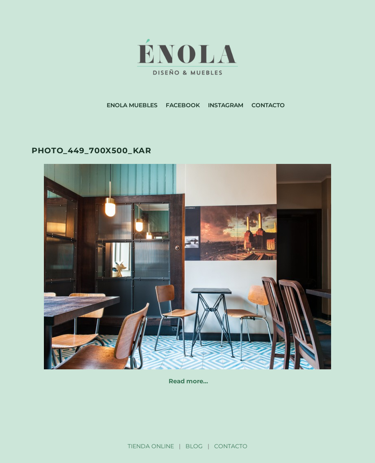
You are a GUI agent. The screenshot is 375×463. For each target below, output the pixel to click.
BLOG (194, 446)
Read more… (188, 381)
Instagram (225, 105)
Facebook (183, 105)
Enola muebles (132, 105)
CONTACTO (230, 446)
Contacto (268, 105)
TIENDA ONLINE (151, 446)
